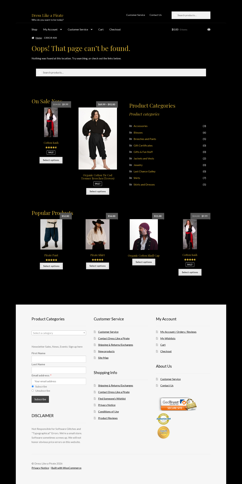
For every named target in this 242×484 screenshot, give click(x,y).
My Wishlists (167, 338)
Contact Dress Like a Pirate (114, 338)
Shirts (137, 177)
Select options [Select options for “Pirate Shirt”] (97, 265)
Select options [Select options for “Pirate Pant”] (51, 266)
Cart (101, 29)
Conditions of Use (108, 411)
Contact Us (156, 14)
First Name (38, 353)
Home (39, 37)
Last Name (38, 364)
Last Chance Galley (144, 171)
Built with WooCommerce (66, 467)
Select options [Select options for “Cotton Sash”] (51, 160)
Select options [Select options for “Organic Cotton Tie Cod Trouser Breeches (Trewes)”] (98, 191)
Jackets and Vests (144, 158)
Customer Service (135, 14)
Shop (34, 29)
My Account (50, 29)
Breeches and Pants (145, 138)
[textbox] (59, 333)
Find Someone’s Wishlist (112, 398)
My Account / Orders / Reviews (178, 331)
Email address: (41, 375)
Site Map (103, 357)
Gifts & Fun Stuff (143, 151)
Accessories (141, 125)
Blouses (138, 132)
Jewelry (138, 164)
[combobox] (59, 332)
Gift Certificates (143, 145)
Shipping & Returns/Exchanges (115, 344)
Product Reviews (108, 418)
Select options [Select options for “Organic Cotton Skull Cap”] (144, 261)
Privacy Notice (106, 404)
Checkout (115, 29)
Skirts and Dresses (144, 184)
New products (106, 351)
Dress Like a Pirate (47, 15)
